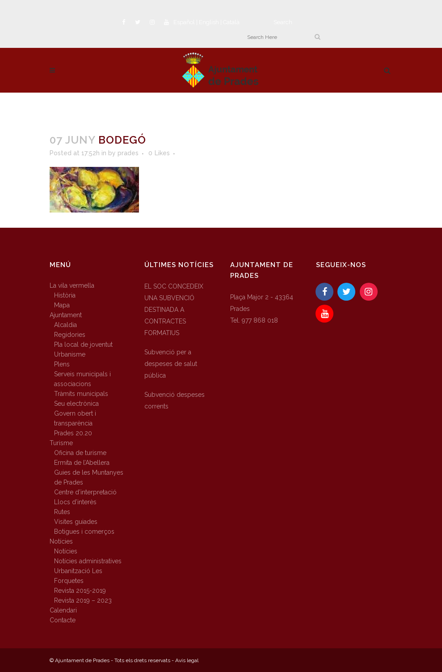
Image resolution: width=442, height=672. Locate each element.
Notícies (61, 541)
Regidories (69, 334)
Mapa (62, 305)
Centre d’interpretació (85, 492)
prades (128, 153)
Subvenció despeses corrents (174, 400)
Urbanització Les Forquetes (78, 575)
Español (184, 22)
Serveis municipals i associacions (82, 378)
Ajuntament (66, 315)
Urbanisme (69, 354)
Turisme (61, 443)
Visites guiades (75, 521)
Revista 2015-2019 (80, 590)
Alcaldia (65, 324)
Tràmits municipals (81, 393)
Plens (62, 364)
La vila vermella (72, 285)
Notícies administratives (88, 561)
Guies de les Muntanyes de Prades (88, 477)
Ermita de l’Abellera (81, 462)
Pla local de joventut (83, 344)
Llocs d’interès (75, 502)
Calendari (63, 610)
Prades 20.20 (73, 433)
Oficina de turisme (80, 452)
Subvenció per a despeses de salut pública (170, 364)
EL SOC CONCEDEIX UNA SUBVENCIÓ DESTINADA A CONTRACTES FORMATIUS (173, 309)
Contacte (63, 620)
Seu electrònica (76, 403)
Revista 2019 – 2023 (83, 600)
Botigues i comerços (84, 531)
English (209, 22)
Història (65, 295)
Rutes (62, 511)
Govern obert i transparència (75, 418)
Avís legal (186, 660)
